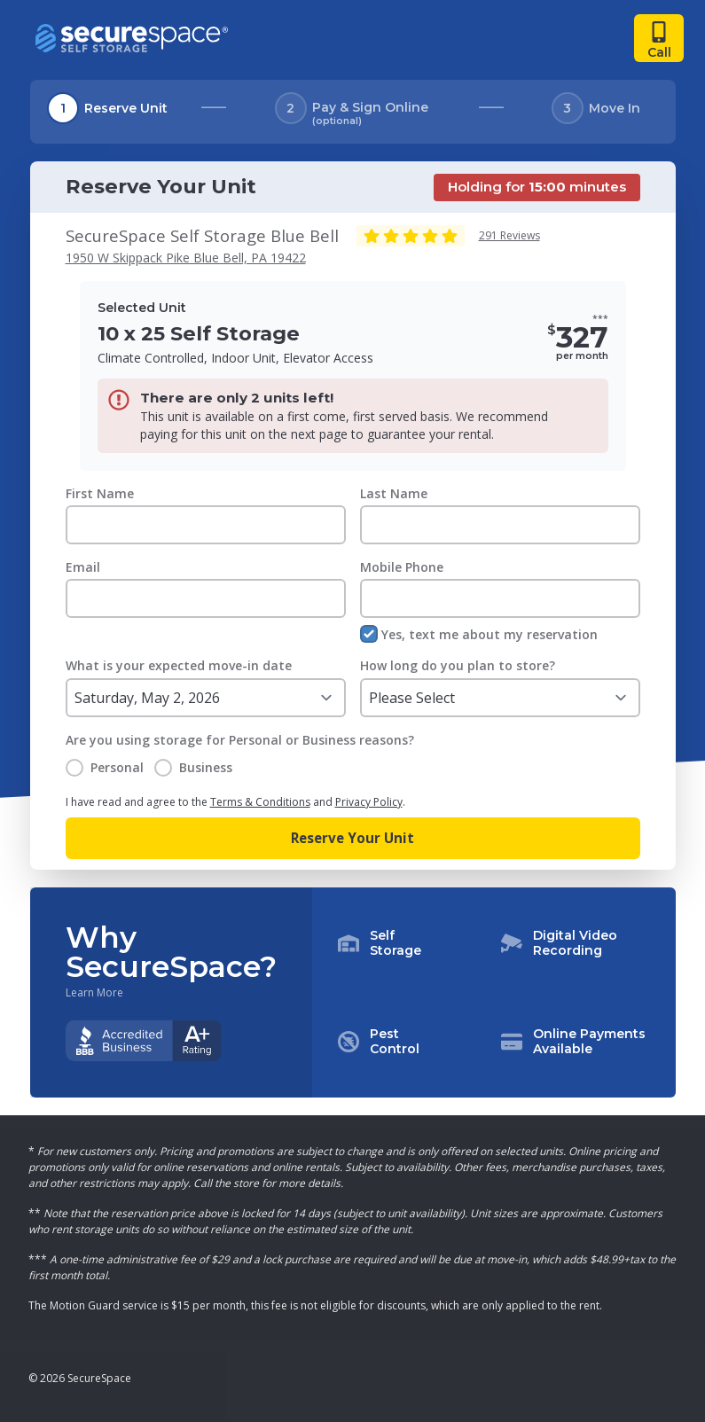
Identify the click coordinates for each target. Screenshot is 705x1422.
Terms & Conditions (260, 801)
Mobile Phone (401, 567)
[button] (494, 992)
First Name (100, 493)
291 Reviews (509, 235)
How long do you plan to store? (457, 665)
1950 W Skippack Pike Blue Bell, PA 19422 (186, 257)
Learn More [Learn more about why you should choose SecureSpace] (94, 993)
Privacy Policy (369, 801)
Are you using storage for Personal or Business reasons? (240, 739)
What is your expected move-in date (179, 665)
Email (83, 567)
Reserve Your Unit (352, 838)
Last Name (393, 493)
